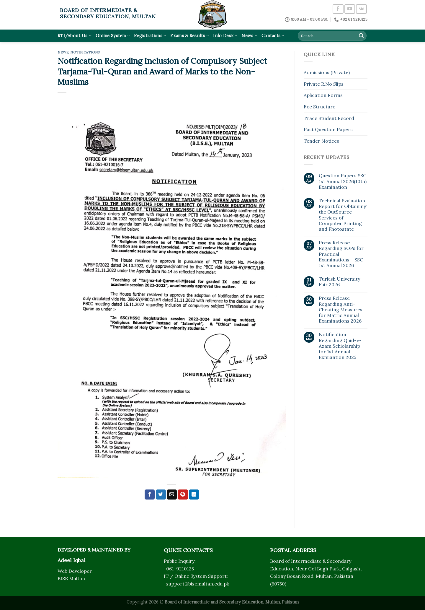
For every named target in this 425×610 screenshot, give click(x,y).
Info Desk (225, 35)
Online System (113, 35)
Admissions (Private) (327, 72)
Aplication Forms (323, 95)
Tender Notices (321, 141)
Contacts (273, 35)
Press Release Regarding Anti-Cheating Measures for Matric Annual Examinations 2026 (340, 309)
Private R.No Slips (324, 84)
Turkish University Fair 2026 (339, 281)
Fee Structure (319, 107)
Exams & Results (189, 35)
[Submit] (361, 36)
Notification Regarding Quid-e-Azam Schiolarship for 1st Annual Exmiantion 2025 (340, 346)
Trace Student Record (329, 118)
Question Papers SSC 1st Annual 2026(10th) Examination (343, 181)
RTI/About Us (74, 35)
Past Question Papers (328, 129)
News (249, 35)
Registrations (150, 35)
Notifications (84, 52)
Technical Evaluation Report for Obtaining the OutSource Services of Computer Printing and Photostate (343, 215)
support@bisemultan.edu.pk (197, 584)
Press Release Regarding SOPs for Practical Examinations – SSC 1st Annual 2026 (341, 254)
